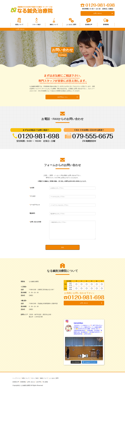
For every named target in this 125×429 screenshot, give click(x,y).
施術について (54, 24)
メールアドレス (35, 205)
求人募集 (47, 383)
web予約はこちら (67, 98)
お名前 (32, 188)
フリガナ (33, 197)
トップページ (16, 380)
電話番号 (32, 214)
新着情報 (106, 24)
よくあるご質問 (71, 24)
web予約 (40, 383)
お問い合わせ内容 (35, 222)
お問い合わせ (103, 13)
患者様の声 (88, 24)
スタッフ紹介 (36, 24)
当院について (19, 24)
